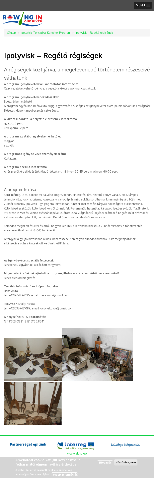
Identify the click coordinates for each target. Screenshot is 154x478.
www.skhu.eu (77, 453)
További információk (64, 474)
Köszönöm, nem (126, 462)
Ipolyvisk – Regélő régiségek (94, 32)
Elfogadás (105, 462)
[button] (143, 5)
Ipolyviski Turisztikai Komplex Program (46, 32)
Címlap (11, 32)
